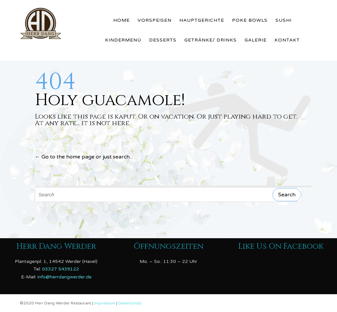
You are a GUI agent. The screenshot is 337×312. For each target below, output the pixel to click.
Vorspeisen (154, 20)
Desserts (162, 40)
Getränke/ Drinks (210, 40)
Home (121, 20)
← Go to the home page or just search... (84, 157)
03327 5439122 (60, 269)
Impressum (105, 303)
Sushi (283, 20)
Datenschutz (130, 303)
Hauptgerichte (201, 20)
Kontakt (287, 40)
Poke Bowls (250, 20)
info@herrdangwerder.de (64, 277)
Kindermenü (123, 40)
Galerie (256, 40)
